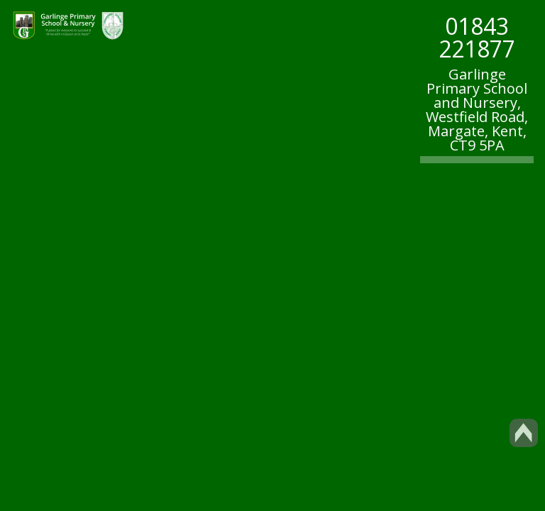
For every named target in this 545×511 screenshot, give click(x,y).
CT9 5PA (477, 145)
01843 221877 (477, 37)
